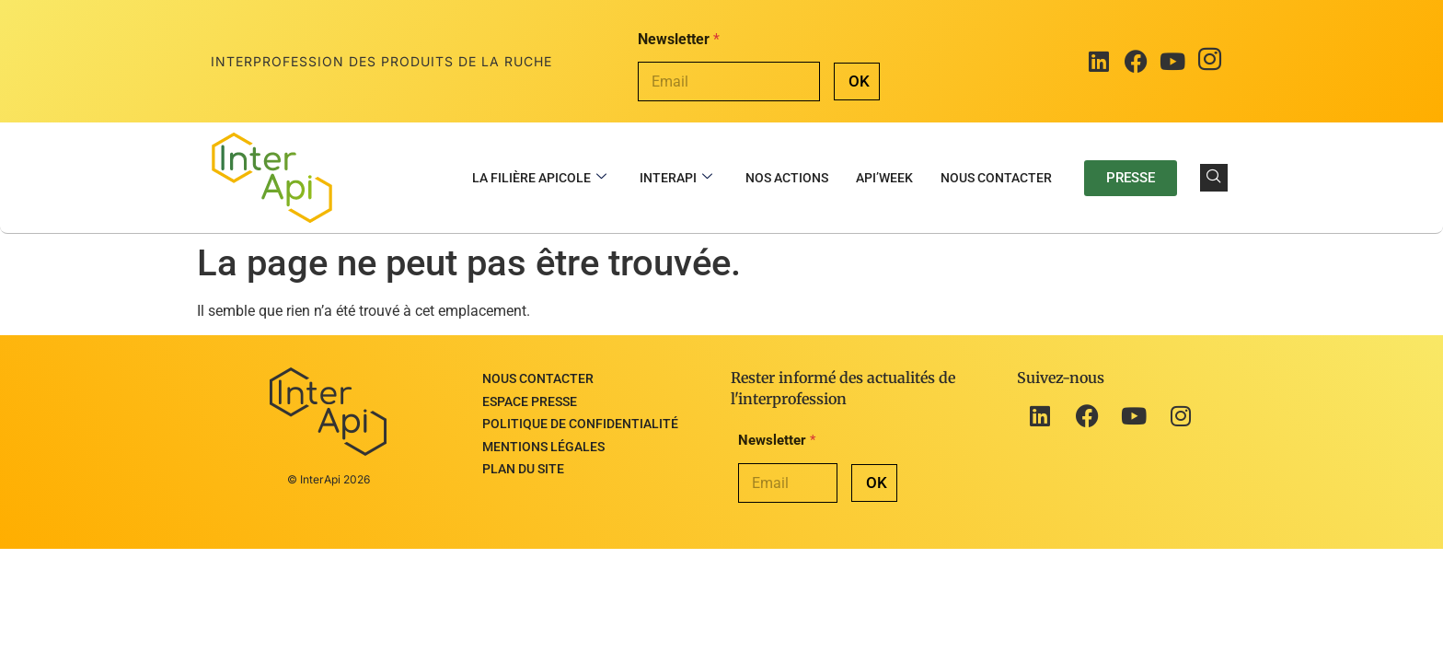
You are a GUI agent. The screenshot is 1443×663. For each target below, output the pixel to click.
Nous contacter (996, 177)
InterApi (676, 178)
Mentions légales (543, 434)
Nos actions (786, 177)
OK (859, 81)
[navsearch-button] (1214, 178)
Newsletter (679, 39)
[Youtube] (1172, 62)
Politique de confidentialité (580, 415)
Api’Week (884, 177)
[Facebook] (1135, 62)
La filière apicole (539, 178)
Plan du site (523, 454)
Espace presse (529, 396)
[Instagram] (1209, 62)
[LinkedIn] (1099, 62)
